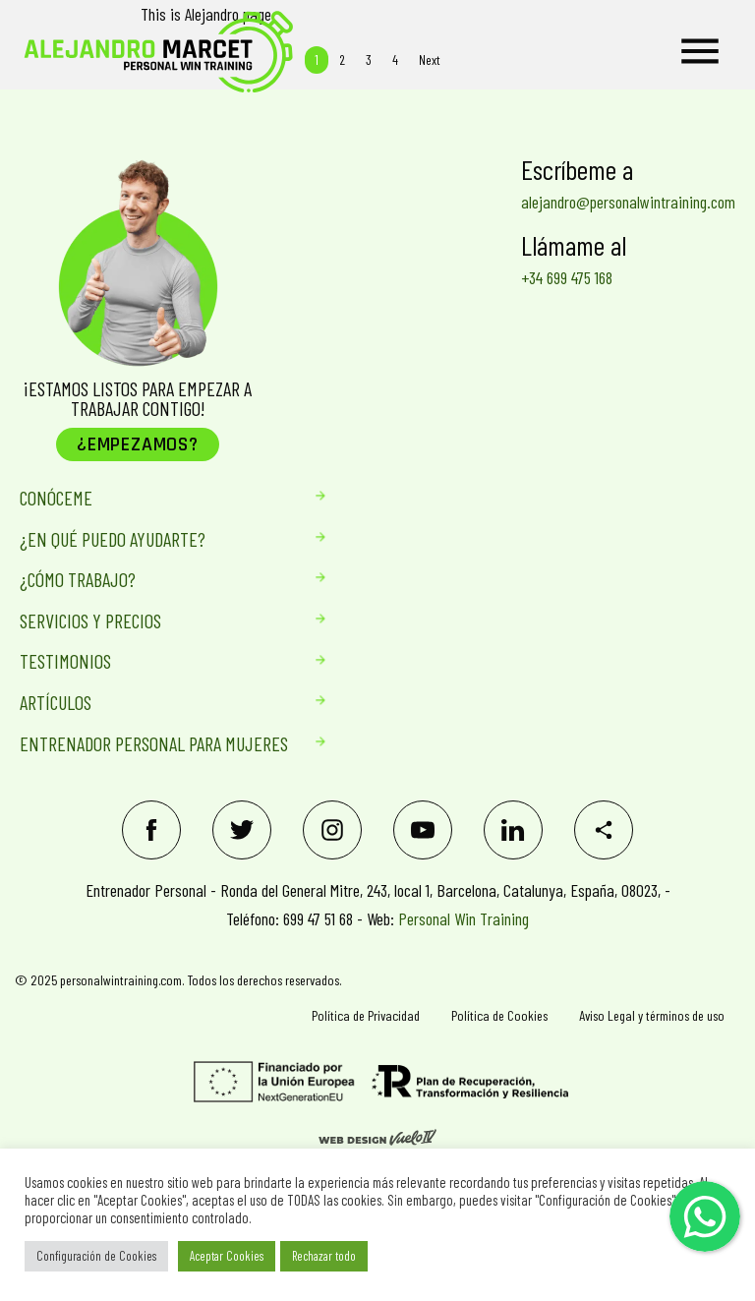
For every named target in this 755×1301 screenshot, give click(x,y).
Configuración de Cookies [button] (96, 1256)
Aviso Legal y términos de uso (652, 1015)
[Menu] (700, 52)
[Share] (603, 829)
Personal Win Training (463, 918)
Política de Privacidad (366, 1015)
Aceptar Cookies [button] (226, 1256)
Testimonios (154, 661)
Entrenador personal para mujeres (154, 743)
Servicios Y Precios (154, 620)
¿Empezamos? (138, 444)
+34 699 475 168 (566, 277)
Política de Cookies (499, 1015)
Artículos (154, 702)
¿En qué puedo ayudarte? (154, 539)
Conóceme (154, 497)
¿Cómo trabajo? (154, 579)
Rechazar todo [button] (324, 1256)
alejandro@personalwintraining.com (628, 201)
